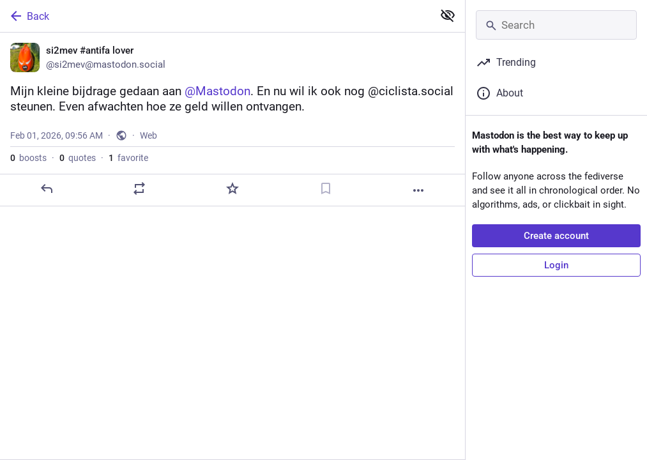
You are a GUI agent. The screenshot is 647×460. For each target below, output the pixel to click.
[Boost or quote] (139, 188)
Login (556, 265)
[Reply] (46, 188)
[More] (418, 190)
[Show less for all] (447, 15)
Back (28, 16)
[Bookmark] (325, 188)
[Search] (556, 25)
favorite (128, 158)
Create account (556, 235)
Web (148, 135)
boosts (28, 158)
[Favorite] (232, 188)
